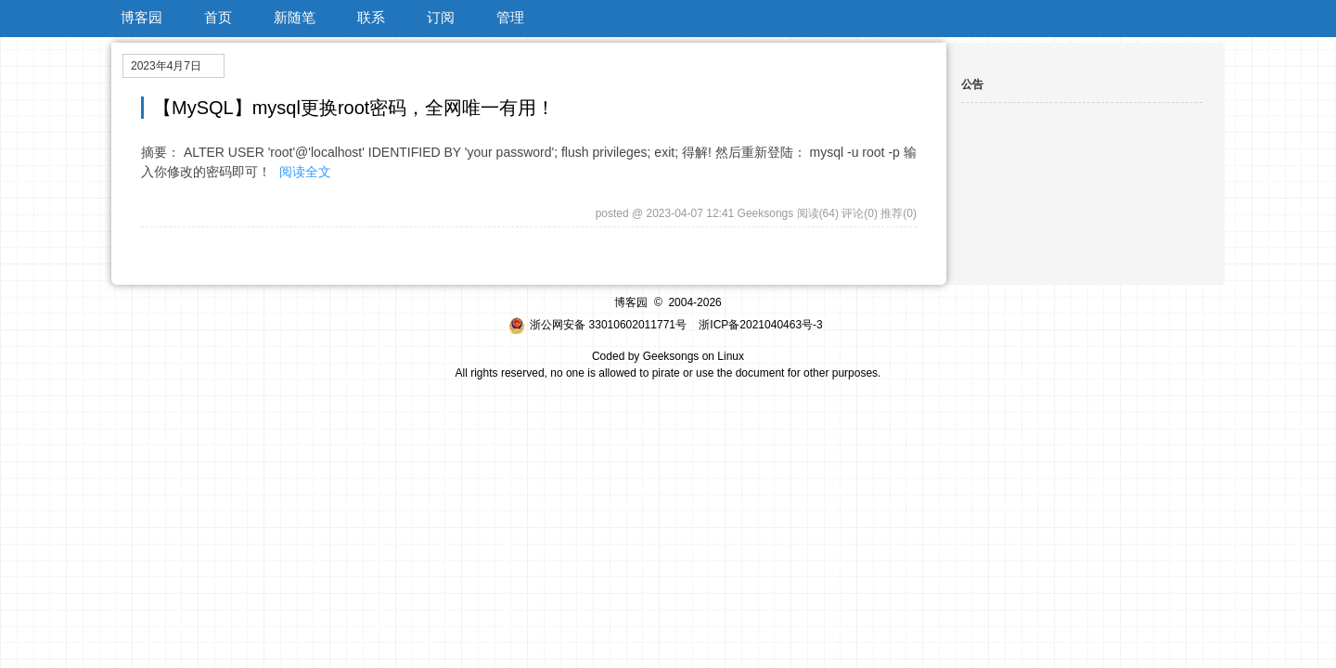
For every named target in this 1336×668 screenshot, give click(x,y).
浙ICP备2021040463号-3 (760, 324)
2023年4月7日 (166, 65)
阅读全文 (305, 171)
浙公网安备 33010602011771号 (597, 324)
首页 (218, 17)
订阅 (441, 17)
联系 (371, 17)
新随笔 (294, 17)
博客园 (141, 17)
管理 (510, 17)
